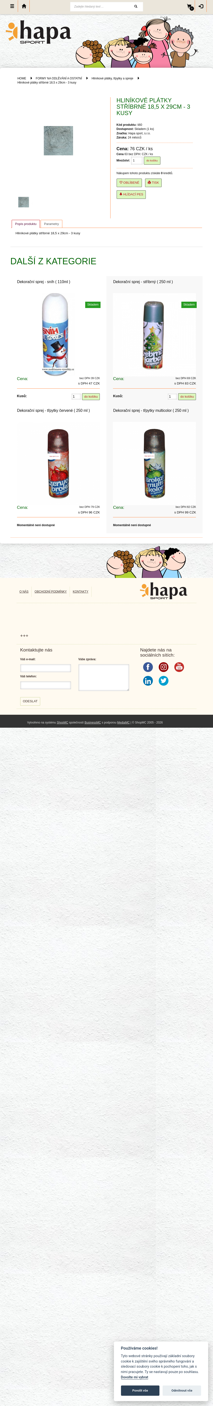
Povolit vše (140, 1390)
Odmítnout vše (181, 1390)
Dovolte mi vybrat (134, 1377)
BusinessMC (92, 722)
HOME (21, 78)
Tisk (153, 182)
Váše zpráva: (87, 659)
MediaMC (123, 722)
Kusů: (22, 396)
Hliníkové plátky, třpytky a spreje (112, 78)
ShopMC (62, 722)
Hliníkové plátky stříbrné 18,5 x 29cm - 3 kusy (46, 82)
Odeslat (30, 701)
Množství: (123, 160)
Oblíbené (129, 182)
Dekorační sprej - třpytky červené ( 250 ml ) (53, 410)
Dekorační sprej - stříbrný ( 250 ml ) (143, 282)
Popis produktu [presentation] (26, 224)
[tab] (26, 224)
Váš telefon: (28, 676)
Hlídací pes (131, 194)
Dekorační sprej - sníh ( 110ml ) (43, 282)
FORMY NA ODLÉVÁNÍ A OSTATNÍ (59, 78)
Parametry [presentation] (51, 224)
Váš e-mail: (28, 659)
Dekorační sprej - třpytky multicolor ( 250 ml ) (151, 410)
